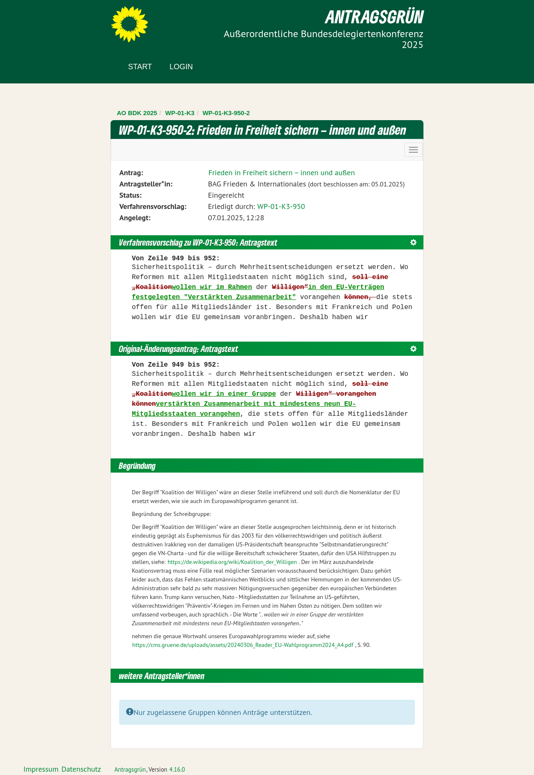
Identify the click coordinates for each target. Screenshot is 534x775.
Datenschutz (81, 769)
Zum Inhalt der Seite (37, 20)
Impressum (40, 769)
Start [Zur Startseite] (140, 67)
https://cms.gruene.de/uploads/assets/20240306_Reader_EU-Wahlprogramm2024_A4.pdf (242, 645)
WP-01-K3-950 (281, 206)
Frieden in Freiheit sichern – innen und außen (281, 172)
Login (181, 67)
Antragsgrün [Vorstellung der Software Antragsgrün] (130, 769)
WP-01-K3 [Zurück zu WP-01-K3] (179, 112)
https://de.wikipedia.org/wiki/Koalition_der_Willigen (232, 562)
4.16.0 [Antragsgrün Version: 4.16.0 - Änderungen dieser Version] (177, 769)
